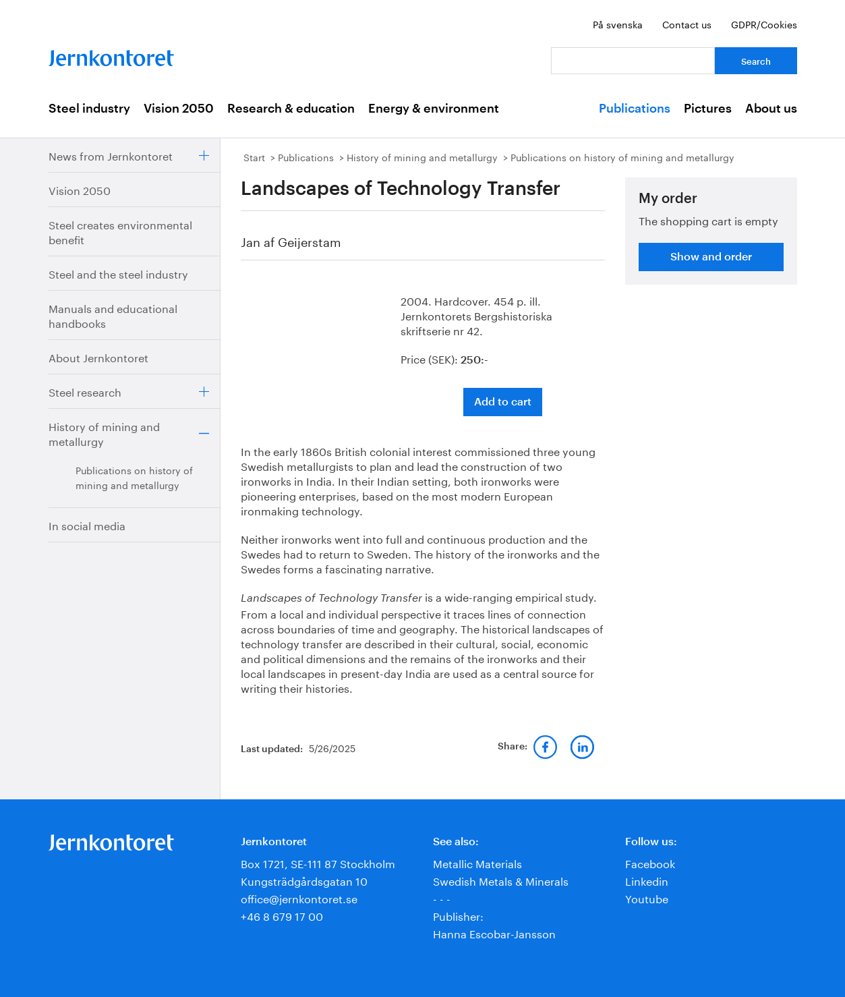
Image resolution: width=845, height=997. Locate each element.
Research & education (291, 109)
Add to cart (502, 402)
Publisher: (458, 915)
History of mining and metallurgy (104, 433)
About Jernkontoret (98, 356)
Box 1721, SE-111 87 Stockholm (318, 862)
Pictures (708, 109)
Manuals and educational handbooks (113, 315)
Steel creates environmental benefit (120, 231)
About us (771, 109)
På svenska (618, 23)
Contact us (686, 23)
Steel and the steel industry (118, 272)
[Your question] (633, 60)
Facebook (650, 862)
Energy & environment (433, 109)
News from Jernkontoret (111, 154)
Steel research (85, 390)
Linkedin (646, 880)
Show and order (711, 257)
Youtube (646, 897)
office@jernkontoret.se (299, 897)
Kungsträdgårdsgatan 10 (304, 880)
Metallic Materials (477, 862)
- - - (441, 897)
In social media (87, 524)
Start (254, 156)
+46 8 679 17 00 (282, 915)
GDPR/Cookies (764, 23)
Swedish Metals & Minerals (501, 880)
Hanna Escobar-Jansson (494, 932)
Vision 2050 (179, 109)
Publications (634, 109)
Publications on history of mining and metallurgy (134, 477)
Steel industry (89, 109)
